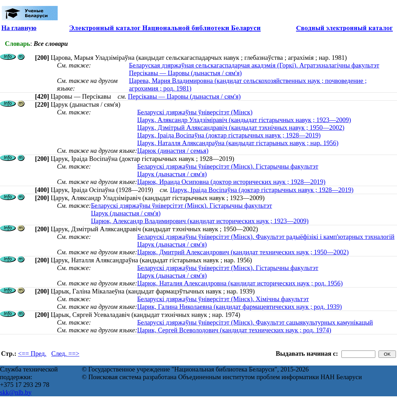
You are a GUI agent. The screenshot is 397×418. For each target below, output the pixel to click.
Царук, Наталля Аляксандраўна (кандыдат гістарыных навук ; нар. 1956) (237, 143)
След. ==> (65, 353)
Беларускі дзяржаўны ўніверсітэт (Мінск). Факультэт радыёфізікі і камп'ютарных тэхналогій (265, 236)
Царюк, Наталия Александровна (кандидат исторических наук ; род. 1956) (239, 283)
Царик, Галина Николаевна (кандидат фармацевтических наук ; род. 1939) (239, 306)
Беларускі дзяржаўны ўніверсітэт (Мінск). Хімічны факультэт (223, 299)
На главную (18, 27)
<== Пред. (32, 353)
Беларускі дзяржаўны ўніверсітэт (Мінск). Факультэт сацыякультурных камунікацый (255, 322)
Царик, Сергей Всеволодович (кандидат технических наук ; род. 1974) (234, 330)
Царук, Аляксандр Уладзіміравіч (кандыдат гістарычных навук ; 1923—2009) (244, 119)
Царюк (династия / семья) (172, 150)
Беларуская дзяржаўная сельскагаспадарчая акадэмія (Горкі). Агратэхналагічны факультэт (254, 65)
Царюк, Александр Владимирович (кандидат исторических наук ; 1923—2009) (200, 221)
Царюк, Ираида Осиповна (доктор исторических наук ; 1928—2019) (231, 181)
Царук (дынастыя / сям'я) (172, 174)
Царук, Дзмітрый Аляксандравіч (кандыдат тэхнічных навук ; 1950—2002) (240, 127)
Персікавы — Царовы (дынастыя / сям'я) (185, 73)
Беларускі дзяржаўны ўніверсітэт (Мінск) (194, 112)
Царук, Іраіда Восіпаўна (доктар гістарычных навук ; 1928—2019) (228, 135)
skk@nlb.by (15, 392)
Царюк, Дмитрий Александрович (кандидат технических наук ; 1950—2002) (242, 252)
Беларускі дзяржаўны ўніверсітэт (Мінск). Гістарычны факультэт (227, 166)
